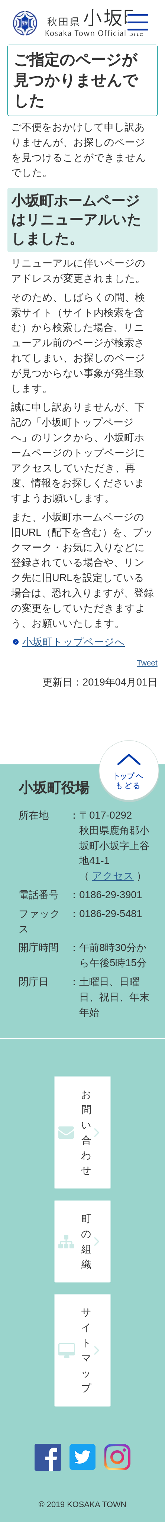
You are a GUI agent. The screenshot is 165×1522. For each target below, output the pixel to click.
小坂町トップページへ (73, 642)
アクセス (113, 875)
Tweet (147, 662)
